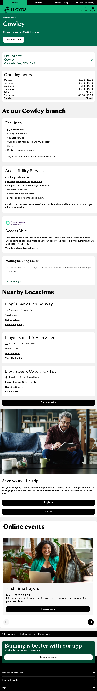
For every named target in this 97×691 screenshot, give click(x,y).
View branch (13, 391)
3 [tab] (30, 622)
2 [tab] (22, 622)
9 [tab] (78, 622)
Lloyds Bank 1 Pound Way (29, 304)
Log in (48, 511)
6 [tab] (54, 622)
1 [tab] (13, 622)
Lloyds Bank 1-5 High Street (31, 338)
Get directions (15, 40)
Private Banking (61, 2)
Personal (15, 2)
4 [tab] (38, 622)
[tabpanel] (48, 576)
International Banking (85, 2)
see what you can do (48, 491)
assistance (28, 204)
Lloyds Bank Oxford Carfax (30, 371)
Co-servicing (14, 281)
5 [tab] (46, 622)
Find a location (48, 402)
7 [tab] (62, 622)
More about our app (48, 657)
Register (48, 502)
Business (38, 2)
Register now (48, 609)
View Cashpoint (15, 324)
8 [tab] (70, 622)
